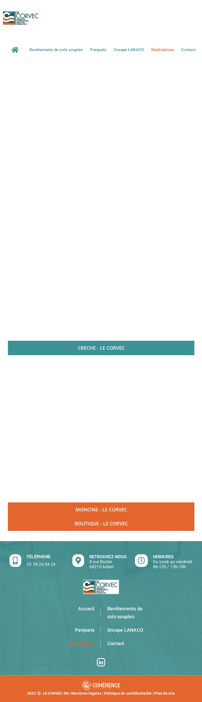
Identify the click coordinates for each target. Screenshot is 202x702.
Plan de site (164, 693)
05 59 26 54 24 (41, 564)
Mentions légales (86, 693)
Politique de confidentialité (128, 693)
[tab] (101, 348)
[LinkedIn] (101, 662)
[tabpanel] (101, 428)
